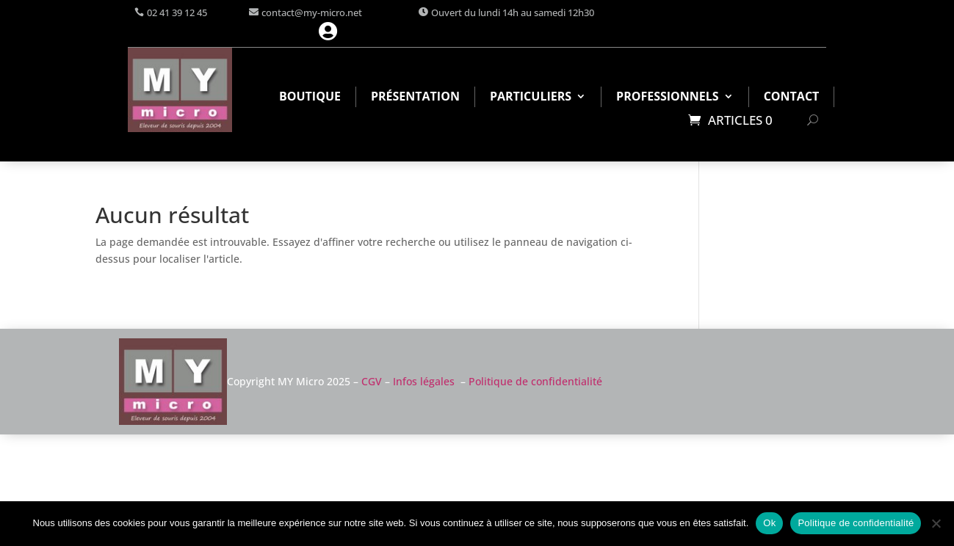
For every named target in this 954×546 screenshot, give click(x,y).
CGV (371, 381)
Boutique (310, 97)
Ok (769, 522)
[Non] (935, 523)
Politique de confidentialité (535, 381)
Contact (792, 97)
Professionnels (667, 97)
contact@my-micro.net (311, 12)
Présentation (415, 97)
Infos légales (424, 381)
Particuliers (530, 97)
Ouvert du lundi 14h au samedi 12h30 (512, 12)
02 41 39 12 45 (177, 12)
